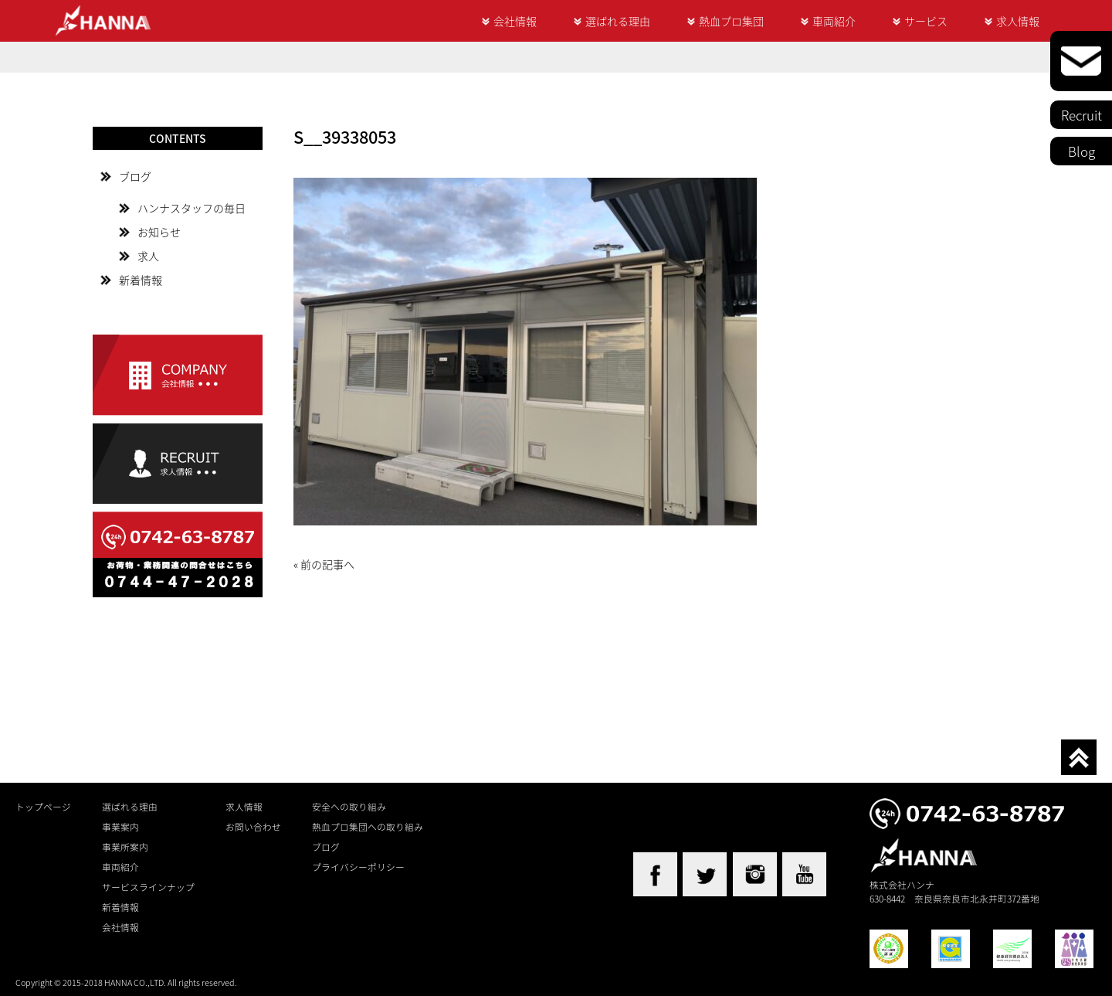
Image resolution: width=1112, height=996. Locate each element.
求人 (148, 255)
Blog (1081, 151)
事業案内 (120, 827)
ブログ (135, 176)
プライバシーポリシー (358, 867)
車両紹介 (834, 21)
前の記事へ (327, 564)
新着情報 (140, 279)
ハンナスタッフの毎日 (191, 208)
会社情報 (515, 21)
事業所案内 (125, 847)
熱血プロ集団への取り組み (367, 827)
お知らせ (159, 232)
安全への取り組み (349, 807)
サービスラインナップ (148, 887)
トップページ (43, 807)
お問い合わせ (253, 827)
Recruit (1081, 114)
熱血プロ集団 (731, 21)
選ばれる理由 (617, 21)
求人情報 (1017, 21)
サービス (926, 21)
